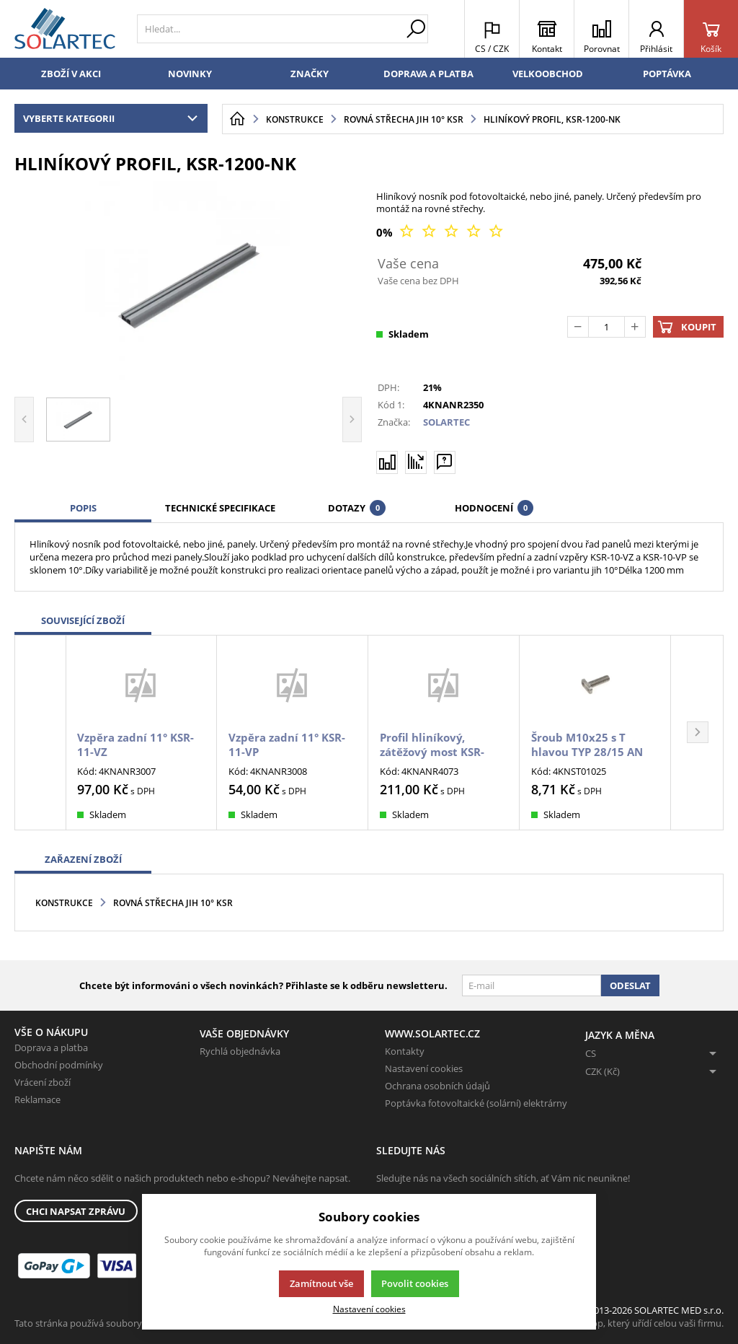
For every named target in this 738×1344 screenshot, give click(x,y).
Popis (83, 507)
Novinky (190, 73)
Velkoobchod (547, 73)
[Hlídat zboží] (416, 462)
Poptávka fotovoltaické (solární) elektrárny (476, 1103)
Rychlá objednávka (240, 1051)
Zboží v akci (71, 73)
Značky (309, 73)
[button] (697, 733)
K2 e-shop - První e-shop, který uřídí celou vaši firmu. (611, 1323)
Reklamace (37, 1099)
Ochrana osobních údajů (437, 1085)
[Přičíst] (635, 327)
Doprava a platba (428, 73)
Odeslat (630, 985)
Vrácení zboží (42, 1082)
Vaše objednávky (244, 1033)
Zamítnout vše (321, 1283)
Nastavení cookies (424, 1068)
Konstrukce (64, 903)
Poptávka (667, 73)
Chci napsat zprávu (75, 1211)
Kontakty (404, 1051)
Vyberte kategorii (113, 118)
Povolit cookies (414, 1283)
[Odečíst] (578, 327)
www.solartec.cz (432, 1033)
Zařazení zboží (83, 859)
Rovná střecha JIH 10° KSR (173, 903)
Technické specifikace (220, 507)
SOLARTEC (446, 422)
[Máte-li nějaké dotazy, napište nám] (445, 462)
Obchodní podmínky (58, 1064)
